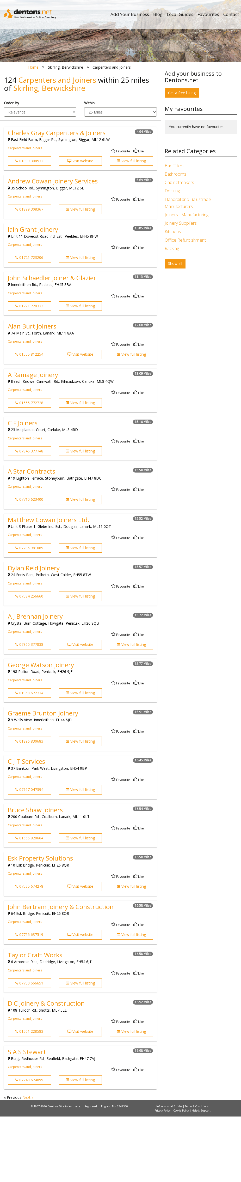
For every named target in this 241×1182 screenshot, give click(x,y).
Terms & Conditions (197, 1172)
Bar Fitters (174, 231)
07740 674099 (29, 1145)
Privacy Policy (163, 1176)
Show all (175, 328)
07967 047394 (29, 854)
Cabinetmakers (179, 248)
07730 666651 (29, 1048)
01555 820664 (29, 903)
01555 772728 (29, 467)
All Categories (122, 107)
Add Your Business (129, 14)
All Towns (52, 107)
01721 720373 (29, 371)
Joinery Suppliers (181, 288)
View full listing (131, 226)
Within (89, 168)
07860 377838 (29, 709)
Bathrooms (175, 239)
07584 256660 (29, 661)
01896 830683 (29, 806)
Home (33, 132)
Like (138, 216)
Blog (158, 14)
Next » (27, 1162)
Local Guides (180, 14)
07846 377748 (29, 516)
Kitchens (173, 297)
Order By (11, 168)
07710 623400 (29, 564)
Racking (172, 314)
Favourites (208, 14)
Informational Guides (169, 1172)
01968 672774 (29, 758)
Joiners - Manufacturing (186, 280)
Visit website (80, 226)
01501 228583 (29, 1096)
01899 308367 (29, 274)
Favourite (120, 216)
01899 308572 (29, 226)
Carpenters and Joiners (25, 213)
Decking (172, 256)
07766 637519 (29, 1000)
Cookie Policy (181, 1176)
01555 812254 (29, 419)
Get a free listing (182, 158)
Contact (231, 14)
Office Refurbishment (185, 305)
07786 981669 (29, 613)
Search (188, 98)
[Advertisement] (201, 377)
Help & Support (201, 1176)
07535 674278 (29, 951)
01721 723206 (29, 322)
